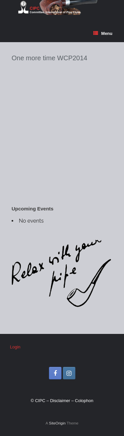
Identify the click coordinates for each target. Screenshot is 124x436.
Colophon (84, 400)
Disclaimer (60, 400)
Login (15, 346)
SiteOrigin (57, 423)
